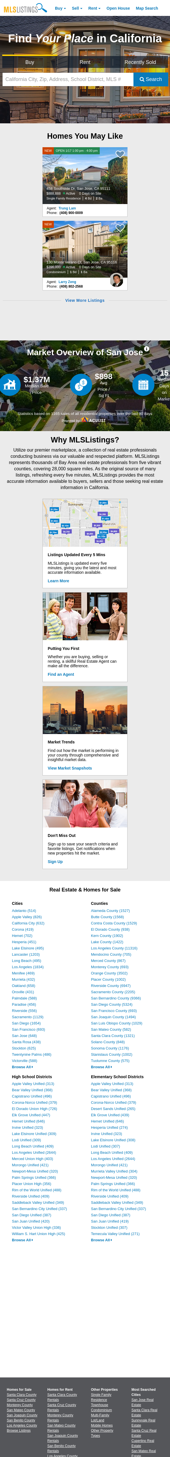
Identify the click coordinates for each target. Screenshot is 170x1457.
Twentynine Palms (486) (31, 1054)
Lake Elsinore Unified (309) (34, 1134)
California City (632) (28, 923)
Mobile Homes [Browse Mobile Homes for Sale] (102, 1425)
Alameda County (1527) (110, 911)
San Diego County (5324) (112, 1004)
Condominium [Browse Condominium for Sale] (101, 1410)
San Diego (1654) (26, 1023)
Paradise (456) (24, 1004)
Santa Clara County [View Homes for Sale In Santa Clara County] (22, 1395)
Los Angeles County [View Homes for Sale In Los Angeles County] (22, 1425)
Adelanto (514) (24, 911)
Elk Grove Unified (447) (31, 1115)
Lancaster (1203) (26, 954)
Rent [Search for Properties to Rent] (85, 62)
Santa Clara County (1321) (113, 1036)
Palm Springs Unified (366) (34, 1177)
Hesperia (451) (24, 942)
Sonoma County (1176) (110, 1048)
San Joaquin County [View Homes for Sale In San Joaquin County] (22, 1415)
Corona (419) (23, 929)
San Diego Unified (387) (31, 1215)
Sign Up (55, 861)
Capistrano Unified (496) (32, 1096)
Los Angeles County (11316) (114, 948)
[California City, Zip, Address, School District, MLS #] (68, 79)
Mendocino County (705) (111, 954)
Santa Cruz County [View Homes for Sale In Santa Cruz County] (21, 1400)
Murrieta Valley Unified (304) (114, 1171)
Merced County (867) (108, 961)
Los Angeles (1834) (28, 967)
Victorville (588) (24, 1061)
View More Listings (85, 300)
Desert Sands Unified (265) (113, 1109)
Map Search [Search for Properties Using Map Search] (147, 8)
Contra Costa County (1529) (114, 923)
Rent (92, 8)
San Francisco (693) (28, 1029)
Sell (75, 8)
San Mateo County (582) (111, 1029)
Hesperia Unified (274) (109, 1127)
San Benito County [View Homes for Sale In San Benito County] (21, 1420)
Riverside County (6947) (111, 986)
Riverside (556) (24, 1011)
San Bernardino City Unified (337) (39, 1209)
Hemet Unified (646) (28, 1121)
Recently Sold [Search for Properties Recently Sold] (140, 62)
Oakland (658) (23, 986)
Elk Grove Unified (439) (110, 1115)
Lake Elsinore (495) (28, 948)
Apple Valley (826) (27, 917)
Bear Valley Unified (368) (32, 1090)
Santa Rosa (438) (26, 1042)
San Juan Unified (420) (31, 1221)
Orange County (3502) (109, 973)
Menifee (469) (23, 973)
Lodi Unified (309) (26, 1140)
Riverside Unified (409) (30, 1196)
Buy (58, 8)
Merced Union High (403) (32, 1159)
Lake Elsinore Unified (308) (113, 1140)
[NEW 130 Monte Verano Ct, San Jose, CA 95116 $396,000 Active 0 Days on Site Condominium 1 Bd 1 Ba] (85, 249)
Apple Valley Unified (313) (33, 1084)
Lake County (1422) (107, 942)
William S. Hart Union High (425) (38, 1234)
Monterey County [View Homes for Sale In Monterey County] (20, 1405)
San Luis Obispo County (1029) (116, 1023)
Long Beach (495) (26, 961)
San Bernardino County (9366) (116, 998)
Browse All (22, 1067)
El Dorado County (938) (110, 929)
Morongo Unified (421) (30, 1165)
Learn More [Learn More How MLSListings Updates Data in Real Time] (58, 581)
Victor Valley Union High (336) (36, 1227)
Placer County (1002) (108, 979)
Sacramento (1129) (27, 1017)
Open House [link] (118, 8)
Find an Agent (61, 674)
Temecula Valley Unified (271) (115, 1234)
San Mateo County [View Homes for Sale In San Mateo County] (21, 1410)
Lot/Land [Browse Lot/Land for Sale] (97, 1420)
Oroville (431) (23, 992)
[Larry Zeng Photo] (116, 277)
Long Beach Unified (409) (33, 1146)
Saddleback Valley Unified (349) (38, 1202)
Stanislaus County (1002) (111, 1054)
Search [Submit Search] (151, 79)
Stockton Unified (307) (109, 1227)
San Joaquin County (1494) (113, 1017)
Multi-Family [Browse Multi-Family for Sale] (100, 1415)
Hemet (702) (22, 936)
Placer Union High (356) (31, 1184)
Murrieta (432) (23, 979)
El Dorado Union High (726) (34, 1109)
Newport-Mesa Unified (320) (35, 1171)
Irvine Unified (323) (27, 1127)
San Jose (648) (24, 1036)
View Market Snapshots (70, 768)
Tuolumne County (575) (110, 1061)
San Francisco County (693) (114, 1011)
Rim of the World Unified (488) (36, 1190)
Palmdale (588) (24, 998)
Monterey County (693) (110, 967)
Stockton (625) (24, 1048)
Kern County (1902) (107, 936)
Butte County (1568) (107, 917)
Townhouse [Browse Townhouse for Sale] (99, 1405)
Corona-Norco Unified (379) (34, 1102)
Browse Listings (19, 1431)
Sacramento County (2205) (113, 992)
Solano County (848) (108, 1042)
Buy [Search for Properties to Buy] (30, 62)
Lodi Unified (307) (105, 1146)
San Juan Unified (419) (110, 1221)
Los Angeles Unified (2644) (34, 1152)
